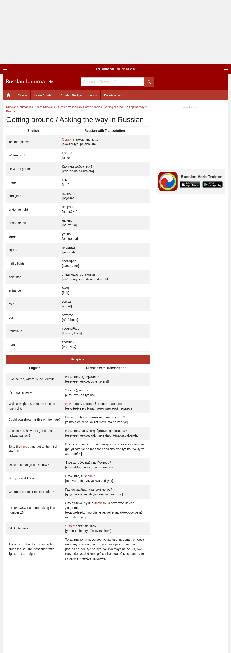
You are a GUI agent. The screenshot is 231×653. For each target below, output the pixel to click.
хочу (71, 526)
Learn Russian (43, 95)
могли (75, 417)
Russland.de (115, 69)
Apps (93, 95)
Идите (69, 404)
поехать (100, 503)
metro (25, 446)
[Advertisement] (115, 32)
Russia (22, 95)
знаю (91, 476)
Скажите (68, 139)
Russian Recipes (72, 95)
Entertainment (113, 95)
